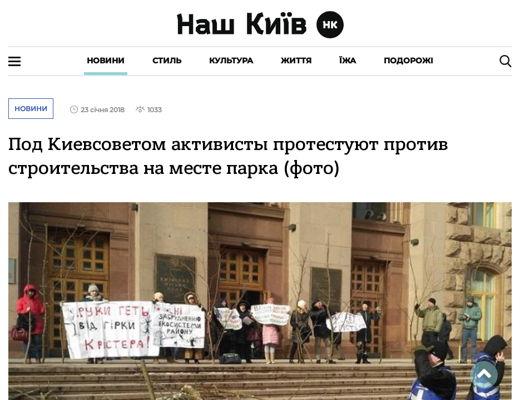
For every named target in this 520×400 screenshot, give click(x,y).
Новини (106, 61)
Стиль (166, 61)
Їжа (347, 61)
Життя (296, 61)
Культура (231, 61)
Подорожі (408, 61)
